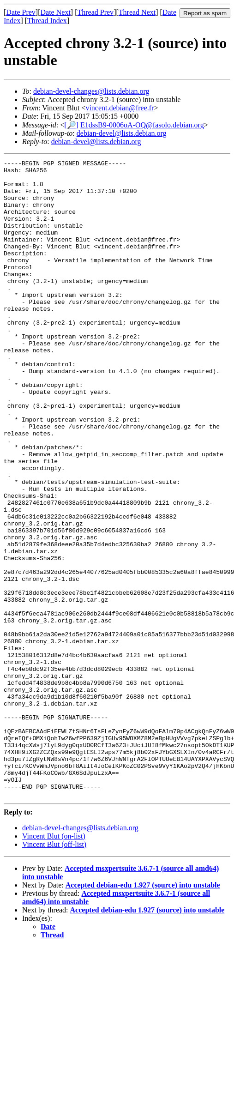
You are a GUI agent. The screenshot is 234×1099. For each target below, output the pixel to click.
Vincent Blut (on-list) (53, 963)
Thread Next (137, 12)
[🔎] (71, 125)
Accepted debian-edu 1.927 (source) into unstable (143, 1012)
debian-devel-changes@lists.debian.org (91, 91)
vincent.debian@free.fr (119, 108)
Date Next (56, 12)
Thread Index (47, 20)
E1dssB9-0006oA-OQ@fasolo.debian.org (142, 125)
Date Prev (21, 12)
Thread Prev (95, 12)
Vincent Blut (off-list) (54, 972)
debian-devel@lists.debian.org (122, 133)
